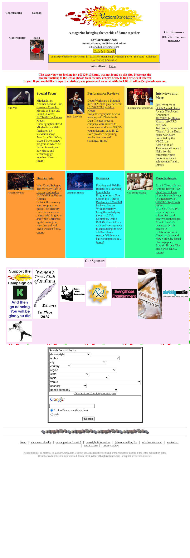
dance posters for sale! (68, 442)
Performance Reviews (103, 93)
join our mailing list (126, 442)
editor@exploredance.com (149, 81)
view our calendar (41, 442)
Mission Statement (101, 56)
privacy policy (110, 445)
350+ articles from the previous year (95, 393)
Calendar (151, 56)
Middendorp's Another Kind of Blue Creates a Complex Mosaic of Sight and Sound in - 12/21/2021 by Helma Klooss (49, 110)
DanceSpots (45, 178)
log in (112, 66)
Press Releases (166, 178)
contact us (173, 442)
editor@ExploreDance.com (104, 46)
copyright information (98, 442)
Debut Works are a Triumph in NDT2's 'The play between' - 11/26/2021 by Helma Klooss (104, 105)
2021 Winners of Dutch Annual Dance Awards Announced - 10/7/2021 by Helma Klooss (168, 113)
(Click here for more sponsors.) (174, 38)
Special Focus (46, 93)
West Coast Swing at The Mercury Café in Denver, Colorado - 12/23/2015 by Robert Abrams (49, 192)
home (23, 442)
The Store (139, 56)
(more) (40, 160)
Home (97, 51)
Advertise (111, 59)
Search (111, 51)
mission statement (152, 442)
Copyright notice (122, 56)
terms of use (91, 445)
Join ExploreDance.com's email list (70, 56)
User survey (98, 59)
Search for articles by (62, 350)
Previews (102, 178)
